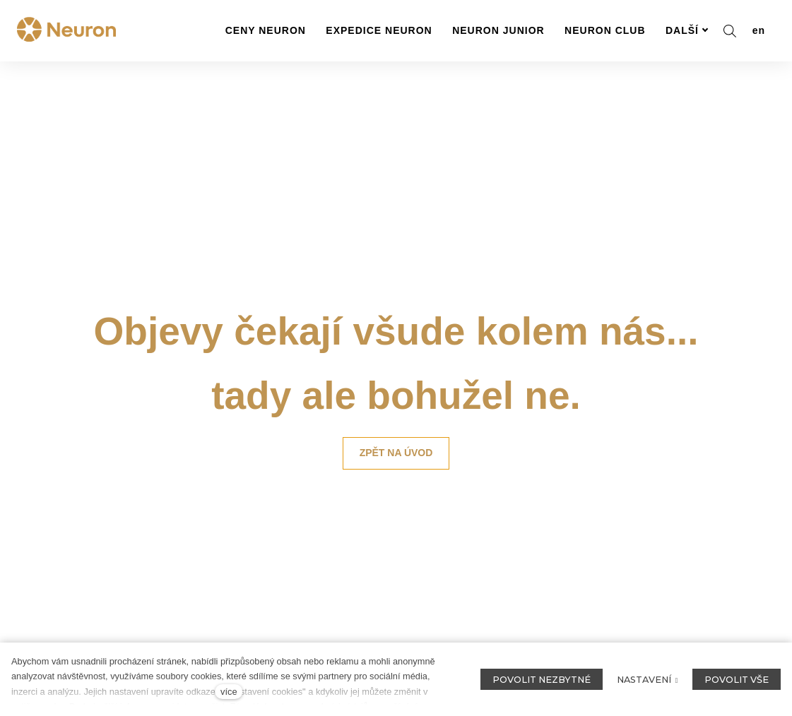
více (228, 691)
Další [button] (687, 30)
